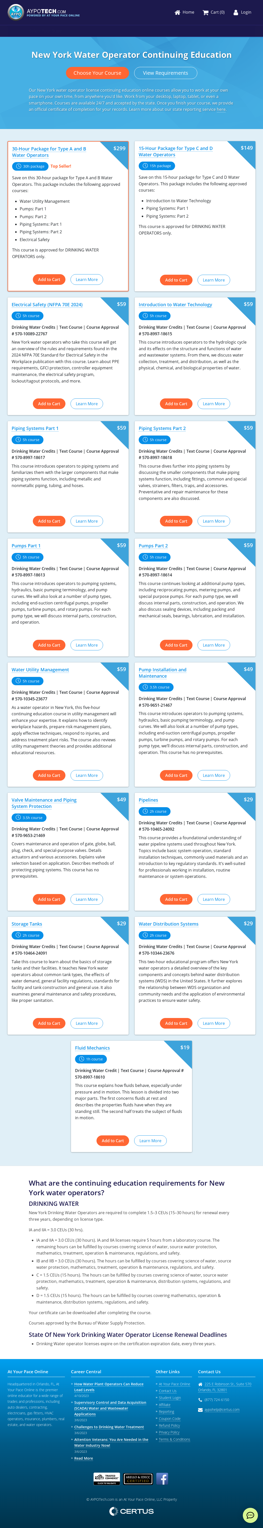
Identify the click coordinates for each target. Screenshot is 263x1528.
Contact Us (168, 1390)
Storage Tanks (27, 924)
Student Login (170, 1397)
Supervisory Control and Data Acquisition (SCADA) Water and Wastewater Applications (110, 1408)
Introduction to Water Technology (175, 304)
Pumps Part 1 (26, 546)
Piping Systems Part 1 (35, 428)
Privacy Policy (169, 1432)
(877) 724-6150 (217, 1399)
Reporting (166, 1411)
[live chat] (250, 1515)
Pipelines (148, 800)
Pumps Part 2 (153, 546)
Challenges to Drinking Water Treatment (109, 1426)
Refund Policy (169, 1425)
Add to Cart (49, 279)
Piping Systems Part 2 (162, 428)
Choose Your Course (97, 72)
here (221, 109)
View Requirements (165, 72)
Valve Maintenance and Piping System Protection (44, 803)
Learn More (87, 279)
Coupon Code (170, 1418)
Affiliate (165, 1404)
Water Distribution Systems (169, 924)
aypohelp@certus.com (222, 1409)
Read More (83, 1458)
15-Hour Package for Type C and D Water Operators (176, 151)
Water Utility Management (40, 670)
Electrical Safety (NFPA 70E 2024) (47, 304)
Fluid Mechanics (92, 1048)
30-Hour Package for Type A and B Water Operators (49, 152)
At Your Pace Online (174, 1384)
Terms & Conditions (174, 1439)
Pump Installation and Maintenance (162, 673)
